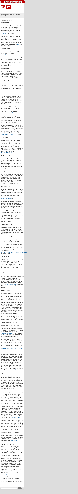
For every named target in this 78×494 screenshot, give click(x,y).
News (3, 10)
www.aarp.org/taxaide (11, 370)
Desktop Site (15, 491)
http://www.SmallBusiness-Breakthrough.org (11, 220)
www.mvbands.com (5, 389)
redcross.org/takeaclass (6, 474)
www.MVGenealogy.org (6, 198)
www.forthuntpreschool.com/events (9, 134)
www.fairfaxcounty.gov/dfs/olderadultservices (11, 348)
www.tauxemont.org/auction (7, 113)
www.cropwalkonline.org (6, 269)
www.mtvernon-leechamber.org (10, 284)
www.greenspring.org (17, 64)
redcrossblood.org (5, 54)
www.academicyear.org (6, 333)
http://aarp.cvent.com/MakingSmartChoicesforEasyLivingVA (15, 252)
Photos (8, 10)
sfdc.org (19, 44)
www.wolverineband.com (6, 152)
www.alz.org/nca (16, 417)
